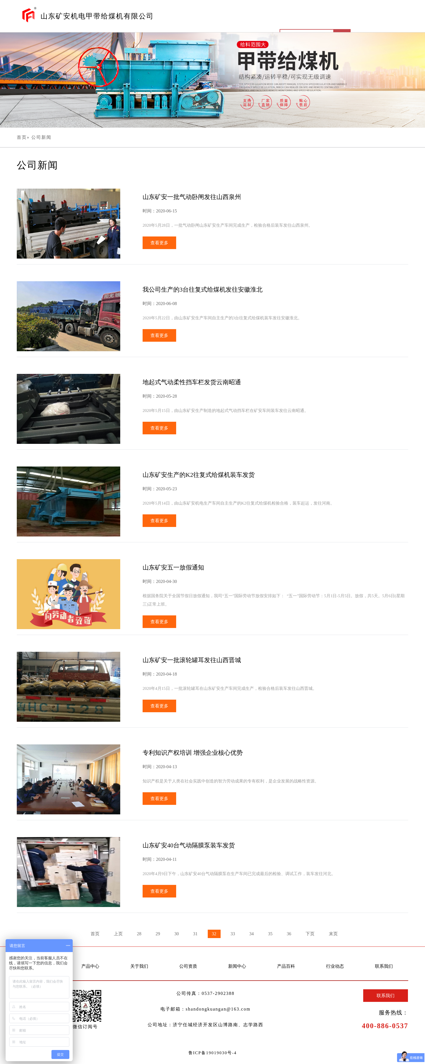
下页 (310, 933)
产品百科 (286, 966)
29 (158, 933)
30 (176, 933)
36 (289, 933)
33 (233, 933)
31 (195, 933)
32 (214, 933)
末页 (333, 933)
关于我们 (139, 966)
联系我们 (384, 966)
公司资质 (188, 966)
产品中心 (90, 966)
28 (139, 933)
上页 (118, 933)
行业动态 (335, 966)
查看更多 (159, 242)
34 (251, 933)
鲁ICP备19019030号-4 (212, 1053)
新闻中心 (237, 966)
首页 (22, 137)
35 (270, 933)
